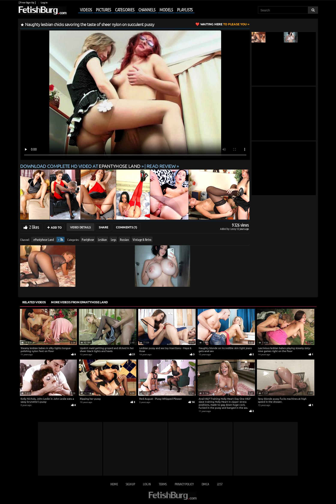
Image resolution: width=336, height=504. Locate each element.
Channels (146, 9)
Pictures (103, 9)
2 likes (34, 227)
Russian (124, 239)
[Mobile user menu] (131, 9)
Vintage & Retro (142, 239)
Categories (124, 9)
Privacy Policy (184, 484)
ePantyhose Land (43, 239)
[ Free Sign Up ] (27, 2)
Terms (163, 484)
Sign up (130, 484)
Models (166, 9)
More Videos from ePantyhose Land (79, 302)
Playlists (185, 9)
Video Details (80, 227)
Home (114, 484)
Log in (44, 2)
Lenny (233, 229)
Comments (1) (126, 227)
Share (103, 227)
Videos (86, 9)
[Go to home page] (42, 10)
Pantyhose (88, 239)
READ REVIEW (161, 166)
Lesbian (102, 239)
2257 (219, 484)
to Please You (223, 24)
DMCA (205, 484)
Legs (113, 239)
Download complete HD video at (80, 166)
